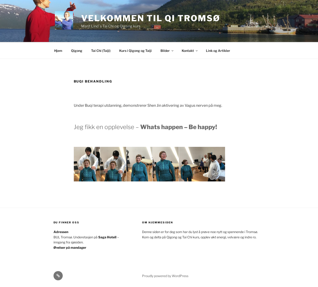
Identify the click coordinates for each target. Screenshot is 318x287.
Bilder (167, 51)
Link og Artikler (218, 51)
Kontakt (190, 51)
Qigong (76, 51)
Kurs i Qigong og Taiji (135, 51)
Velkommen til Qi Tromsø (150, 18)
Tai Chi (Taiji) (100, 51)
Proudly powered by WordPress (165, 276)
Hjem (58, 51)
